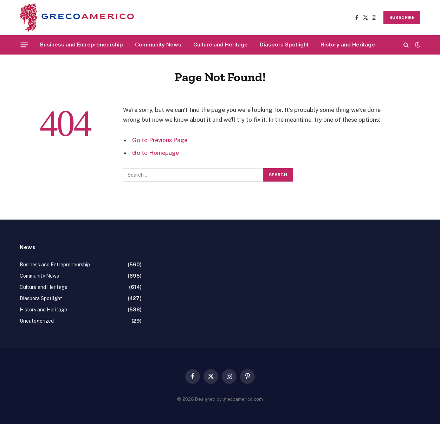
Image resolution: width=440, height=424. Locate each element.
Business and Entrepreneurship (81, 44)
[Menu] (24, 44)
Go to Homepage (155, 152)
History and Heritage (348, 44)
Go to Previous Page (159, 140)
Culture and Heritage (220, 44)
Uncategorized (37, 321)
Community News (158, 44)
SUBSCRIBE (401, 17)
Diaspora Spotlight (284, 44)
